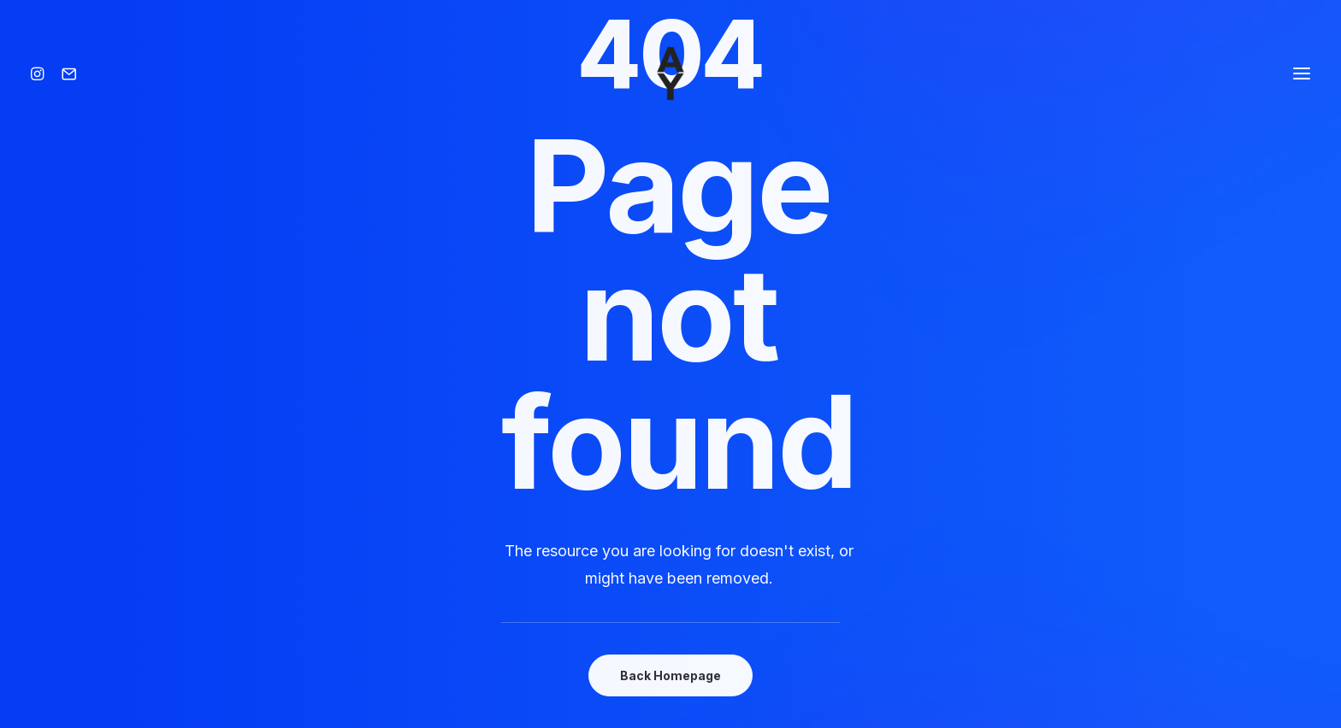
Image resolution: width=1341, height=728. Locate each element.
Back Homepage (670, 675)
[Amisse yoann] (670, 73)
